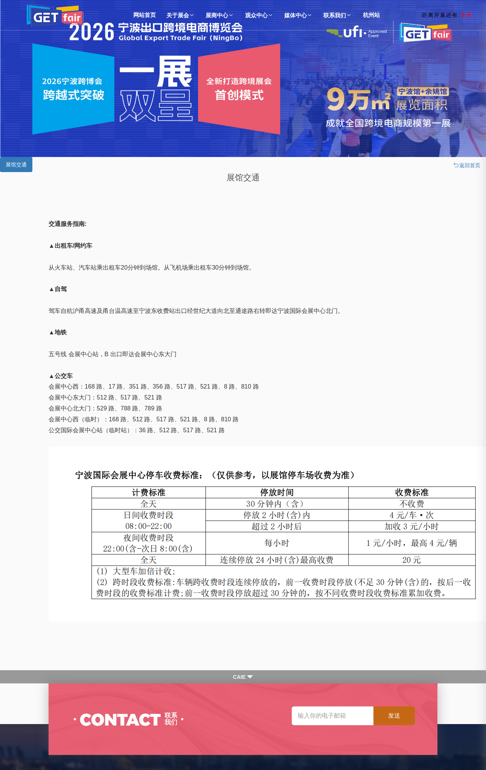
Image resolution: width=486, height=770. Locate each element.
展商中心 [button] (220, 15)
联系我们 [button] (337, 15)
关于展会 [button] (180, 15)
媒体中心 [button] (298, 15)
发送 (394, 715)
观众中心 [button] (259, 15)
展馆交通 (16, 165)
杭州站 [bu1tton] (371, 15)
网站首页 (144, 15)
